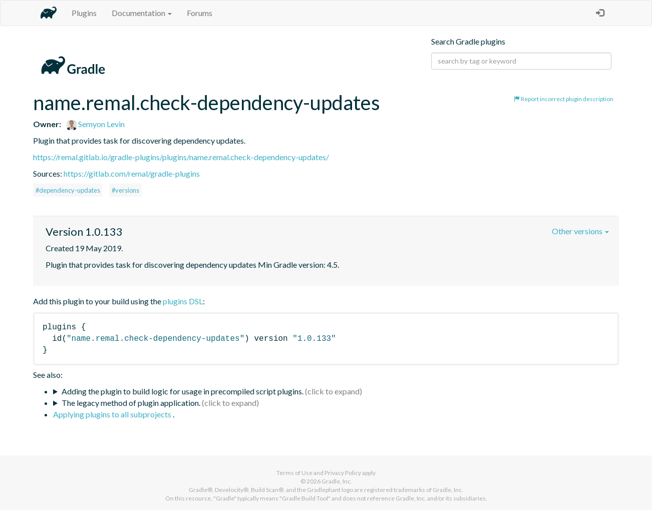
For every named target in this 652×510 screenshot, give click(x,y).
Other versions (580, 231)
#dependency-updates (68, 190)
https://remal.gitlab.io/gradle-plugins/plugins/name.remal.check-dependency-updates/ (181, 157)
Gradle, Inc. (336, 481)
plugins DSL (183, 301)
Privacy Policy (342, 472)
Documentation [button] (142, 13)
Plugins (84, 13)
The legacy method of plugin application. (131, 402)
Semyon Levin (96, 124)
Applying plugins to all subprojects (113, 414)
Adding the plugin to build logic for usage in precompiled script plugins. (182, 391)
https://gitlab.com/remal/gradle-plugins (132, 173)
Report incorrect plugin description (563, 99)
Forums (199, 13)
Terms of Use (294, 472)
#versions (125, 190)
